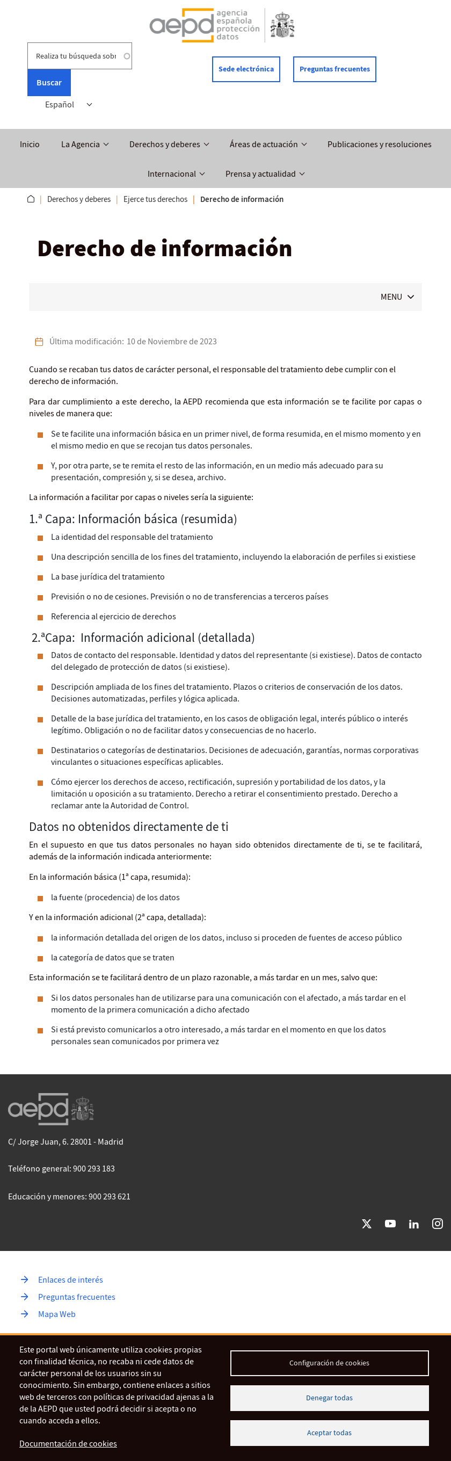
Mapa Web (57, 1314)
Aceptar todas (329, 1432)
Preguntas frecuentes (335, 69)
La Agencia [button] (80, 144)
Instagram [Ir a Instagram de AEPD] (437, 1223)
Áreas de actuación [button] (264, 144)
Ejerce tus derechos (155, 199)
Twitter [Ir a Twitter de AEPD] (367, 1223)
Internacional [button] (172, 174)
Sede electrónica (246, 69)
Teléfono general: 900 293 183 (61, 1168)
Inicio (30, 144)
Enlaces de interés (70, 1280)
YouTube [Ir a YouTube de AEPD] (390, 1223)
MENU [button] (391, 297)
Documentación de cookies (68, 1443)
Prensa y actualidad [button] (261, 174)
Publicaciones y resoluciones (380, 144)
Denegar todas (329, 1397)
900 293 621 (109, 1196)
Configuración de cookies (329, 1363)
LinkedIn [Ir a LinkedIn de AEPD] (414, 1223)
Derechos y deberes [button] (164, 144)
